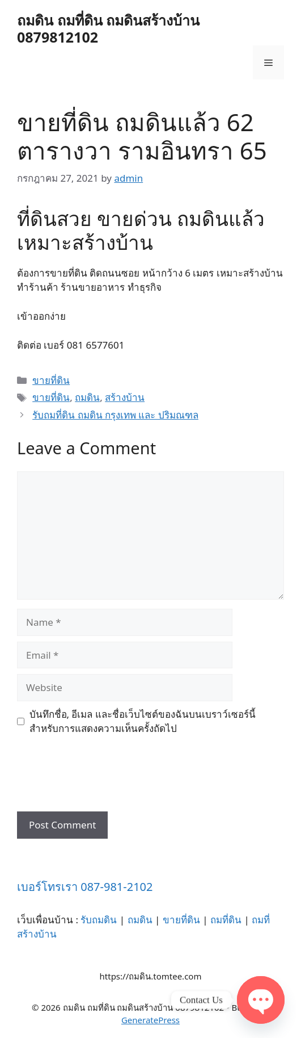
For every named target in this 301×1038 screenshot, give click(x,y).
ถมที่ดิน (225, 919)
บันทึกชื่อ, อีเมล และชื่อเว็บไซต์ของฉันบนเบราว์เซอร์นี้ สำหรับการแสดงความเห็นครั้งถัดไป (142, 721)
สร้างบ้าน (125, 397)
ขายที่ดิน (51, 380)
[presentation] (103, 778)
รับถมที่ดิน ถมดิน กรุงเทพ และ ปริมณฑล (115, 414)
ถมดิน (87, 397)
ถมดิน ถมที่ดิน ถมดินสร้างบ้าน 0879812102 (108, 28)
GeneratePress (150, 1020)
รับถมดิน (98, 919)
